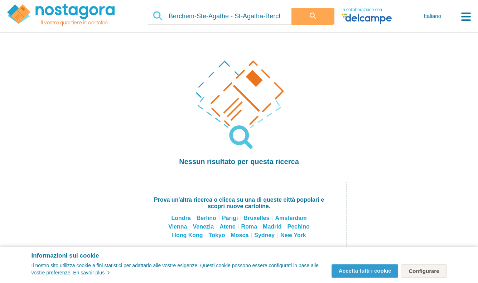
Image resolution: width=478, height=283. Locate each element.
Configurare (424, 271)
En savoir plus (91, 272)
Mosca (239, 235)
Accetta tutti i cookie (365, 271)
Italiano (432, 16)
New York (293, 235)
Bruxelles (256, 218)
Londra (181, 218)
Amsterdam (290, 218)
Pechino (299, 227)
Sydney (264, 235)
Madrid (272, 227)
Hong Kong (187, 235)
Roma (249, 227)
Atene (227, 227)
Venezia (203, 227)
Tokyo (217, 235)
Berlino (206, 218)
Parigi (230, 218)
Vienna (177, 227)
